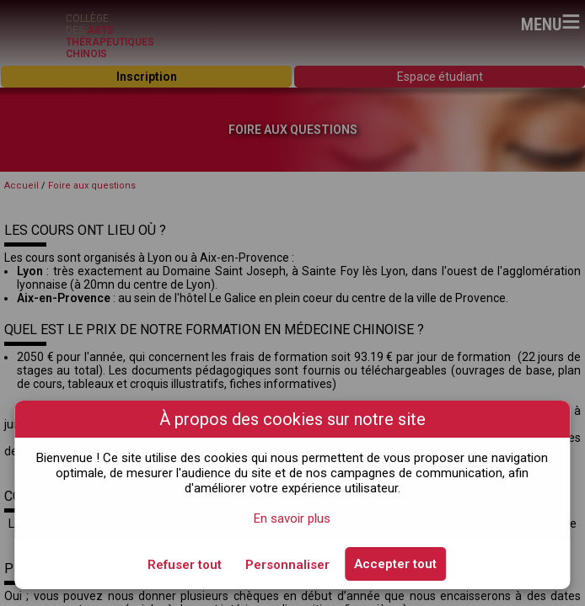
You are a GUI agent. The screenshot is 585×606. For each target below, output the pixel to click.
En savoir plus (292, 518)
